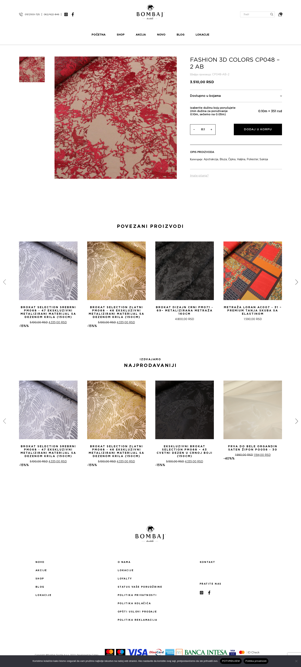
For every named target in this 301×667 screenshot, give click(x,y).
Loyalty (125, 578)
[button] (148, 342)
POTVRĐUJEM (231, 661)
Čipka (232, 159)
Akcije (41, 570)
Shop (121, 34)
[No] (296, 661)
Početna (99, 34)
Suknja (264, 159)
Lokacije (202, 34)
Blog (181, 34)
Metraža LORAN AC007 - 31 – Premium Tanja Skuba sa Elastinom (253, 310)
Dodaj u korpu (258, 129)
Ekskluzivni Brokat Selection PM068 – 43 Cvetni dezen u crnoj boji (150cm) (185, 451)
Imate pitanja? (199, 175)
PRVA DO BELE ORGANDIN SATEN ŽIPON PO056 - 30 (252, 448)
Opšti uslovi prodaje (137, 612)
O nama (124, 562)
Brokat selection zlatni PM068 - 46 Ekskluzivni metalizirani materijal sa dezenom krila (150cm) (116, 312)
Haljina (241, 159)
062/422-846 (51, 14)
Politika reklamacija (137, 620)
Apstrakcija (211, 159)
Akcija (141, 34)
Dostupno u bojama (236, 96)
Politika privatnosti (137, 595)
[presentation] (4, 281)
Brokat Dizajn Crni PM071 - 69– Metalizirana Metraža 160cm (184, 310)
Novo (161, 34)
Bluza (223, 159)
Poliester (252, 159)
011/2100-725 (32, 14)
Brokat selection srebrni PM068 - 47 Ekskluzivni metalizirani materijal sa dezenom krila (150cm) (48, 312)
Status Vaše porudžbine (140, 587)
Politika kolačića (134, 603)
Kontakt (207, 562)
